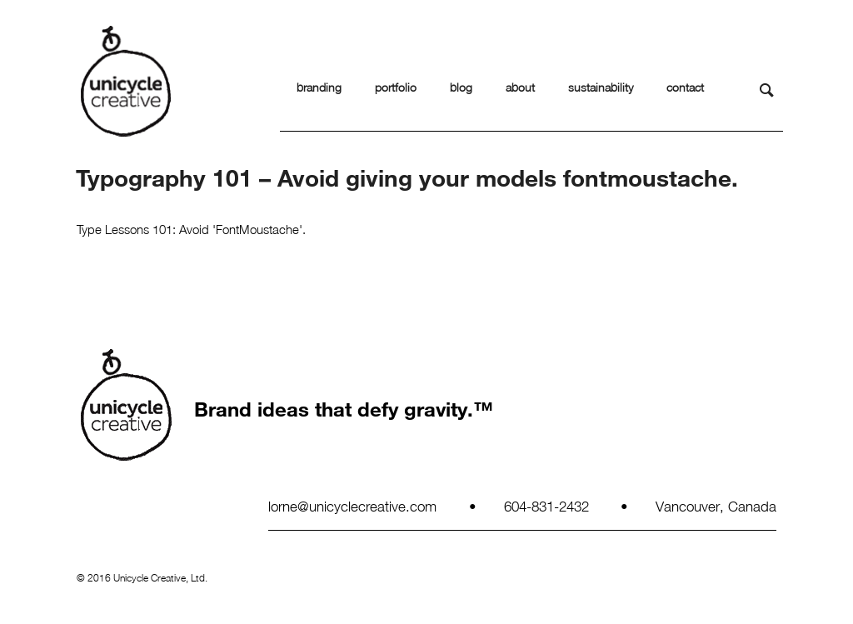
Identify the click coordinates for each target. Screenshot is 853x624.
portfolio (396, 87)
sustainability (600, 87)
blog (461, 87)
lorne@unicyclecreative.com (352, 505)
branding (319, 87)
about (520, 87)
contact (685, 87)
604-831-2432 (546, 505)
